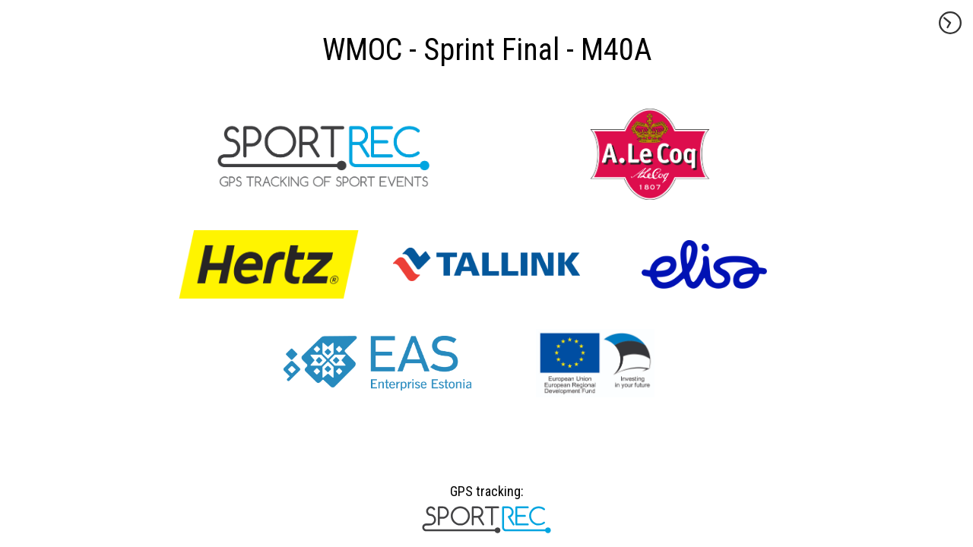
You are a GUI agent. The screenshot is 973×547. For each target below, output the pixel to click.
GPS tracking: (486, 497)
